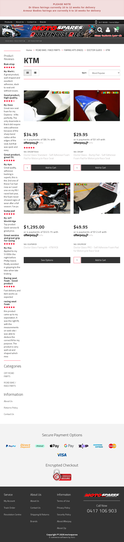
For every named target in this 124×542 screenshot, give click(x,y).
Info (41, 142)
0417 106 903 (102, 510)
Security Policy (64, 514)
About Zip (61, 528)
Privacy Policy (63, 507)
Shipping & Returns (39, 514)
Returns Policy (11, 407)
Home (29, 50)
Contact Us (30, 22)
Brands (41, 22)
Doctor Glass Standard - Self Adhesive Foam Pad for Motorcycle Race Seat (47, 156)
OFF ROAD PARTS (34, 41)
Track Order (9, 507)
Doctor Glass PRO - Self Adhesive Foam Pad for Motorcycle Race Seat (96, 249)
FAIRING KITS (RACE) (73, 50)
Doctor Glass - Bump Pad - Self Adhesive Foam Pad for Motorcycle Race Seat (95, 156)
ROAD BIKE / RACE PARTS (15, 41)
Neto (73, 537)
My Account (9, 501)
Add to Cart (51, 167)
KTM (108, 50)
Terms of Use (63, 501)
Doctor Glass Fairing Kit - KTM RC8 (41, 247)
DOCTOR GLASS (94, 50)
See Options (47, 260)
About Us (18, 22)
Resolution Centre (12, 514)
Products (8, 22)
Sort (84, 72)
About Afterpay (64, 521)
